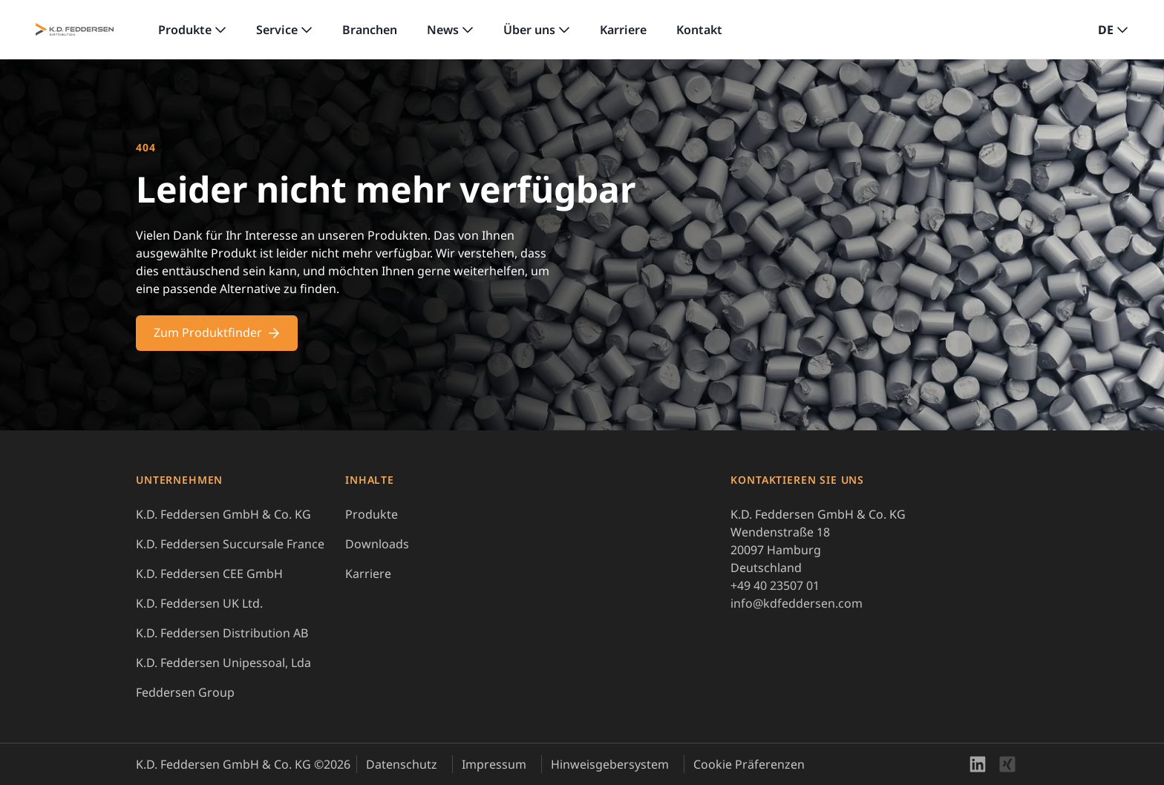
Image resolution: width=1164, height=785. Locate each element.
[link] (192, 30)
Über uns (529, 30)
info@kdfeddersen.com (796, 603)
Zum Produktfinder (217, 332)
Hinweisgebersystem (610, 764)
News (443, 30)
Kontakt (699, 30)
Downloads (377, 544)
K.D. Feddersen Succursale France (230, 544)
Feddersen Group (185, 692)
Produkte (185, 30)
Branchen (369, 30)
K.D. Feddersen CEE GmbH (209, 573)
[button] (1113, 30)
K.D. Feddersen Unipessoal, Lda (223, 662)
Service (277, 30)
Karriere (623, 30)
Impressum (494, 764)
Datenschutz (401, 764)
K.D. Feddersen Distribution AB (222, 633)
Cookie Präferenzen (749, 764)
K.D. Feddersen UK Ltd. (199, 603)
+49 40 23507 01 (775, 585)
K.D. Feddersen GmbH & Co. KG (223, 514)
